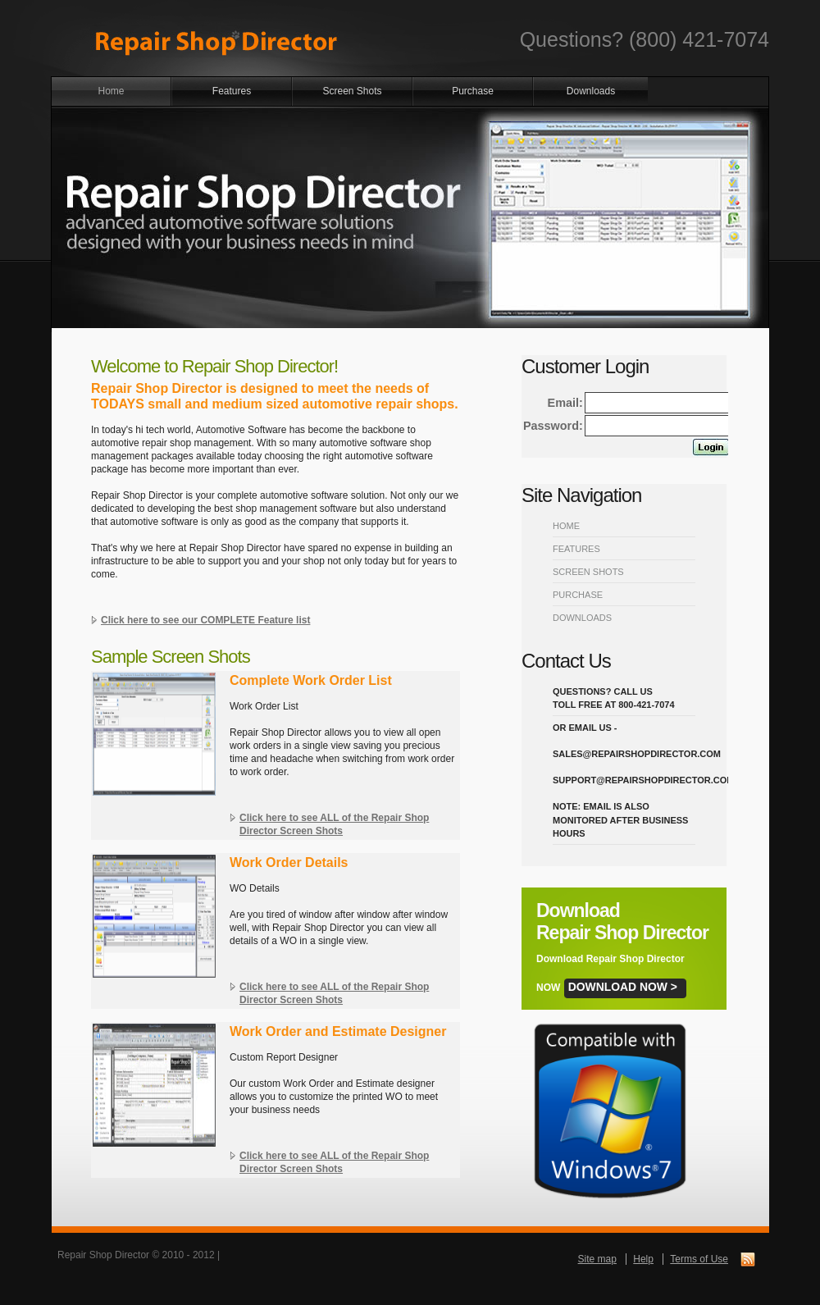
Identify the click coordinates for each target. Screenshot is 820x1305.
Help (643, 1259)
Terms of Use (699, 1259)
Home (111, 91)
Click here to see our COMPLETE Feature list (205, 620)
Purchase (473, 91)
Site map (597, 1259)
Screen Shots (351, 91)
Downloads (591, 91)
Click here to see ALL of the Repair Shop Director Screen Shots (334, 824)
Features (231, 91)
